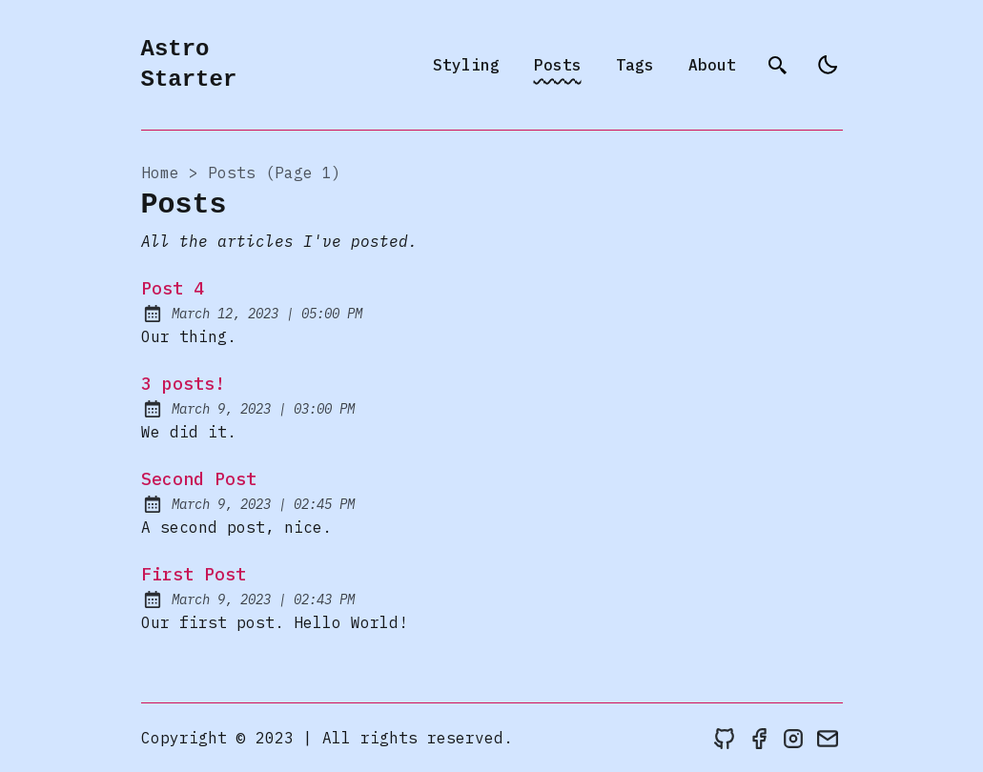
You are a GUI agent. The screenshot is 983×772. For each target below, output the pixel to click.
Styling (466, 64)
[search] (778, 65)
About (712, 64)
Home (160, 172)
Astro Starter (189, 64)
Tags (635, 64)
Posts (558, 64)
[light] (827, 65)
